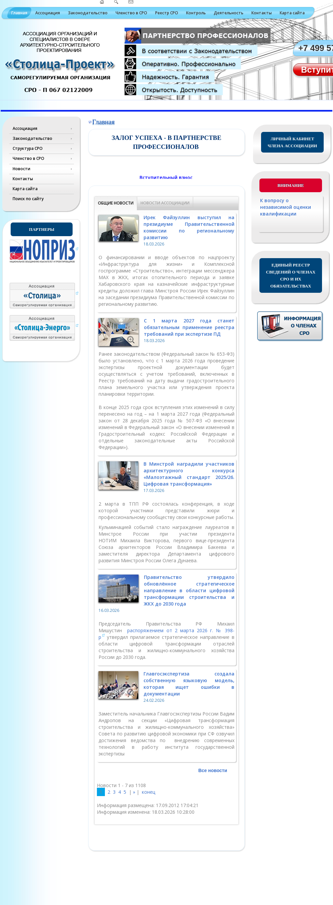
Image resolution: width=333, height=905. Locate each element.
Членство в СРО (131, 13)
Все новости (212, 770)
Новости (21, 169)
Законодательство (88, 13)
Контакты (261, 13)
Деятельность (228, 13)
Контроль (196, 13)
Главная (19, 13)
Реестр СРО (166, 13)
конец (148, 792)
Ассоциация (47, 13)
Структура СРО (28, 148)
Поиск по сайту (28, 199)
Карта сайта (292, 13)
